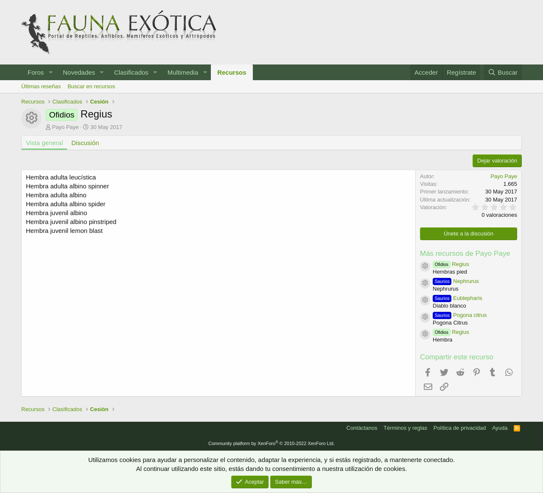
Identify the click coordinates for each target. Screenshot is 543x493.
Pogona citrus (460, 315)
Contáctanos (362, 428)
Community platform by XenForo (271, 443)
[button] (50, 72)
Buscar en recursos (91, 86)
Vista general (44, 142)
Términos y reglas (405, 428)
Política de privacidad (460, 428)
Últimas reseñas (41, 86)
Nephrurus (456, 281)
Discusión (85, 142)
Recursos (231, 72)
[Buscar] (503, 72)
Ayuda (500, 428)
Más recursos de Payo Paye (465, 253)
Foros (36, 72)
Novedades (79, 72)
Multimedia (183, 72)
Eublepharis (457, 298)
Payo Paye (65, 127)
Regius (451, 264)
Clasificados (131, 72)
